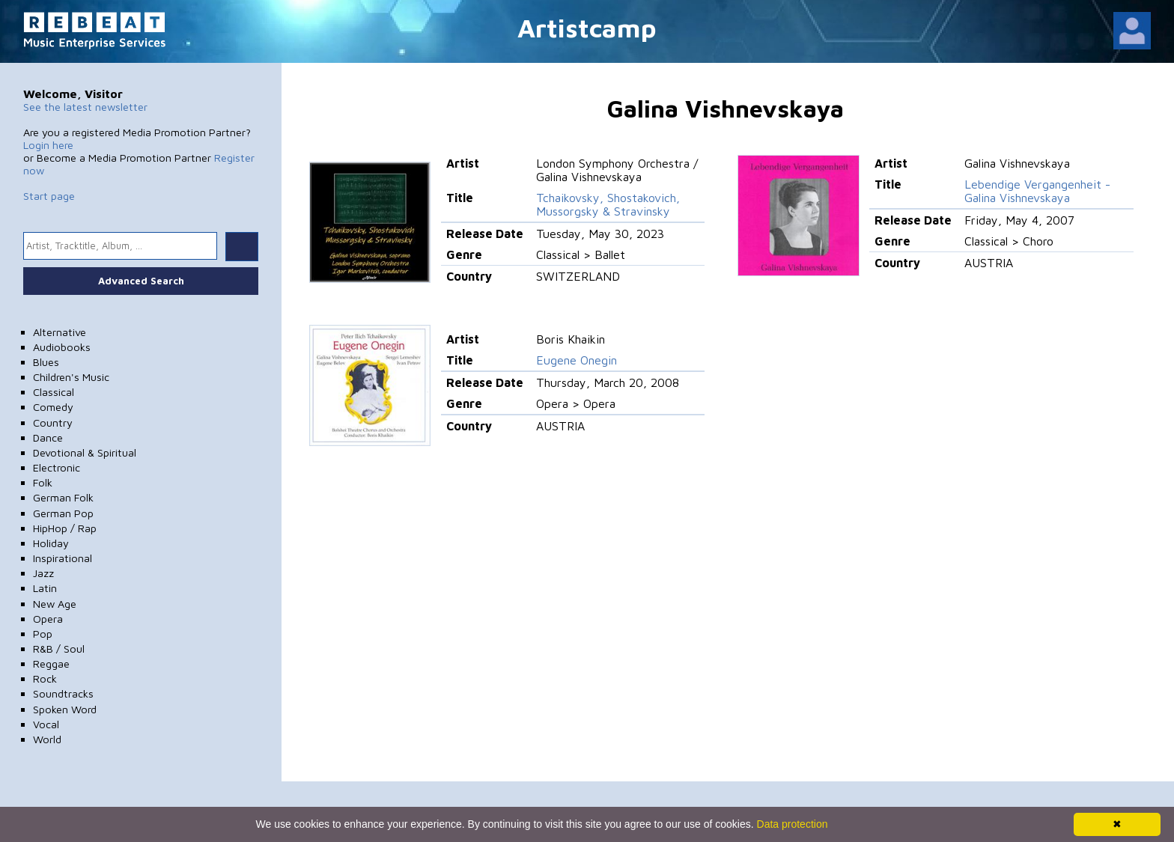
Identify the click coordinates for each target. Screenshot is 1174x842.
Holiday (51, 543)
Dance (48, 437)
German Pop (63, 513)
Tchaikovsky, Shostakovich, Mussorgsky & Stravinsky (608, 204)
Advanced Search (141, 281)
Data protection (792, 824)
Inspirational (62, 558)
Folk (42, 482)
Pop (42, 633)
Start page (49, 195)
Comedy (53, 406)
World (47, 739)
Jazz (43, 573)
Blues (46, 362)
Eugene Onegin (576, 360)
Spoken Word (65, 709)
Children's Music (71, 376)
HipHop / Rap (65, 528)
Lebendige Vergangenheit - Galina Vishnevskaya (1037, 190)
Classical (53, 391)
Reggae (51, 663)
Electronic (56, 467)
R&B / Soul (59, 648)
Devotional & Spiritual (84, 452)
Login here (48, 144)
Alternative (59, 332)
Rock (45, 678)
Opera (48, 618)
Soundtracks (63, 693)
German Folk (63, 497)
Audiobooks (62, 347)
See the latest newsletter (85, 106)
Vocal (46, 724)
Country (53, 422)
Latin (45, 588)
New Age (54, 603)
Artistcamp (587, 27)
